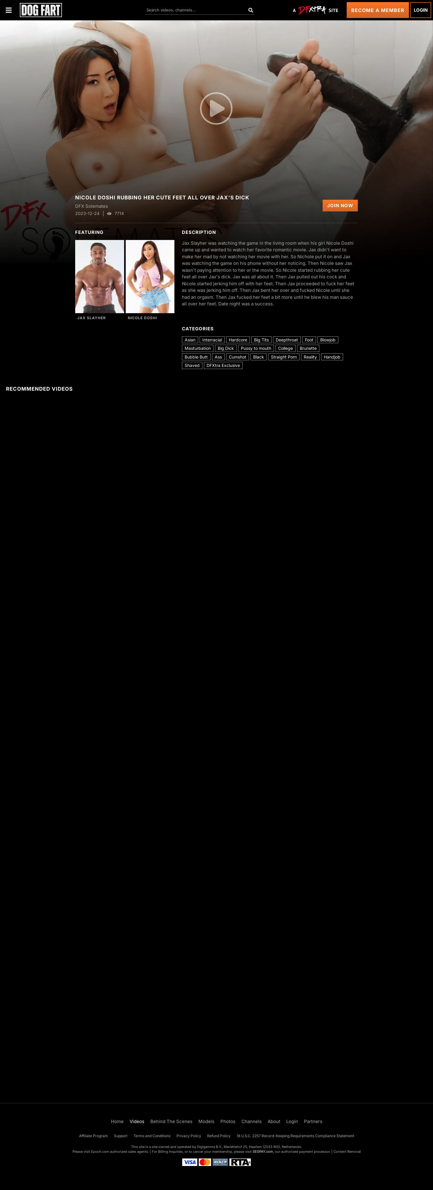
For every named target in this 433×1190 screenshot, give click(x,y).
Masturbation (198, 348)
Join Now (340, 205)
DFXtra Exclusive (223, 365)
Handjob (332, 356)
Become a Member (377, 10)
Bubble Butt (196, 356)
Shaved (192, 365)
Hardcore (238, 339)
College (285, 348)
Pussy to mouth (256, 348)
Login (421, 10)
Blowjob (328, 339)
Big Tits (261, 339)
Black (258, 356)
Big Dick (226, 348)
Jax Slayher (91, 318)
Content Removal (347, 1151)
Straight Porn (284, 356)
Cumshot (237, 356)
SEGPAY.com (263, 1151)
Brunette (308, 348)
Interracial (212, 339)
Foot (309, 339)
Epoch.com (100, 1151)
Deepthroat (287, 339)
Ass (218, 356)
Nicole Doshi (142, 318)
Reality (310, 356)
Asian (190, 339)
